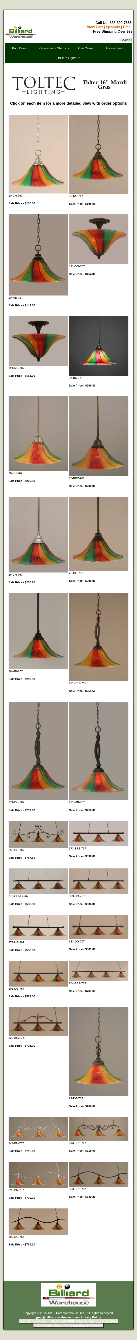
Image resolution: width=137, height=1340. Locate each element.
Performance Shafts (52, 48)
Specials (113, 27)
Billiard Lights (67, 58)
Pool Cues (19, 48)
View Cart (95, 27)
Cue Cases (85, 48)
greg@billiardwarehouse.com (57, 1317)
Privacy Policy (91, 1317)
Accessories (114, 48)
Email (128, 27)
